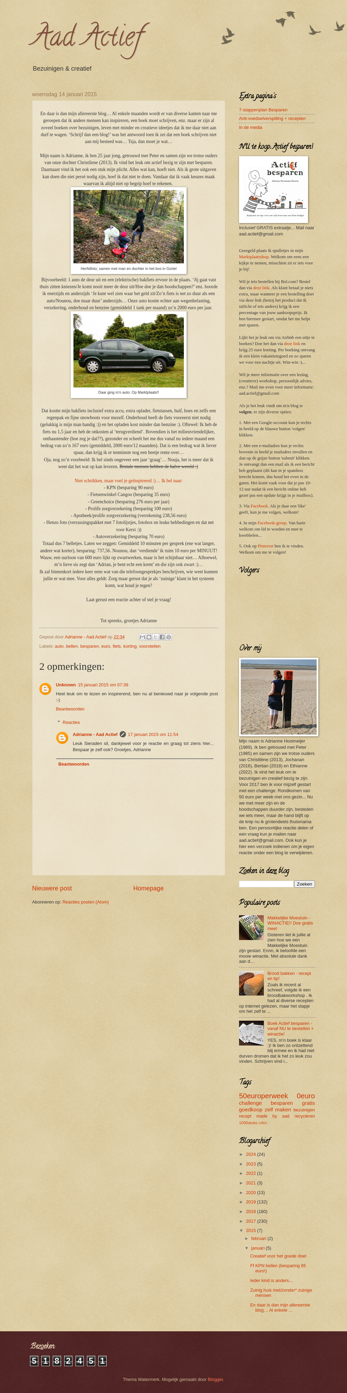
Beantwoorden (70, 708)
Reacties (71, 722)
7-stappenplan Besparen (263, 109)
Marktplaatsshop (254, 256)
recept (245, 1116)
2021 (251, 1182)
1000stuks (248, 1123)
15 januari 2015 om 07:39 (103, 684)
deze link (261, 287)
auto (59, 646)
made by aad (272, 1116)
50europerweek (263, 1096)
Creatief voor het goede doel (278, 1256)
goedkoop (250, 1109)
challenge (250, 1103)
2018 (251, 1211)
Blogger (215, 1379)
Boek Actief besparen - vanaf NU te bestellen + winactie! (290, 1029)
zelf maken (278, 1109)
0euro (306, 1096)
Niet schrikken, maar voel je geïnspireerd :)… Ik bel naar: (129, 480)
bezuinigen (304, 1109)
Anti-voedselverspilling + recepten (272, 118)
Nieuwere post (52, 888)
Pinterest (265, 546)
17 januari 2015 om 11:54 (153, 734)
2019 (251, 1201)
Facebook (259, 506)
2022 (251, 1173)
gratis (308, 1103)
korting (130, 646)
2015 (251, 1230)
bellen (72, 646)
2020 (251, 1192)
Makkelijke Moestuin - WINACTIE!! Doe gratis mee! (290, 923)
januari (258, 1248)
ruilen (262, 1123)
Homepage (148, 888)
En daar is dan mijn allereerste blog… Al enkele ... (280, 1307)
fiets (117, 646)
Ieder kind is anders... (271, 1280)
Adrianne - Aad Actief (95, 734)
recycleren (305, 1116)
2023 (251, 1164)
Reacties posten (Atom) (85, 902)
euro (105, 646)
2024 (251, 1154)
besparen (89, 646)
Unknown (66, 684)
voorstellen (149, 646)
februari (259, 1238)
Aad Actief (87, 39)
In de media (250, 127)
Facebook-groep (272, 523)
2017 (251, 1221)
